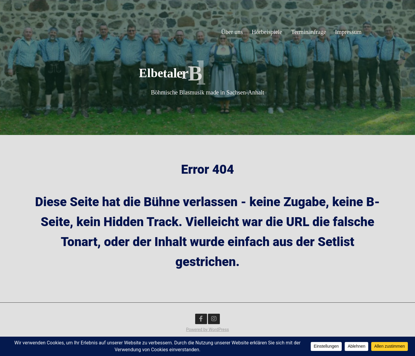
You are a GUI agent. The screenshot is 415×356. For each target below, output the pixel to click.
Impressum (348, 31)
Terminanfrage (308, 31)
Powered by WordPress (207, 329)
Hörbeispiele (267, 31)
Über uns (232, 31)
